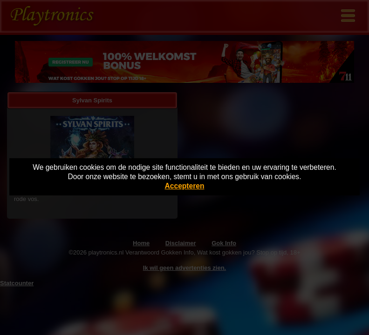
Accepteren (185, 186)
